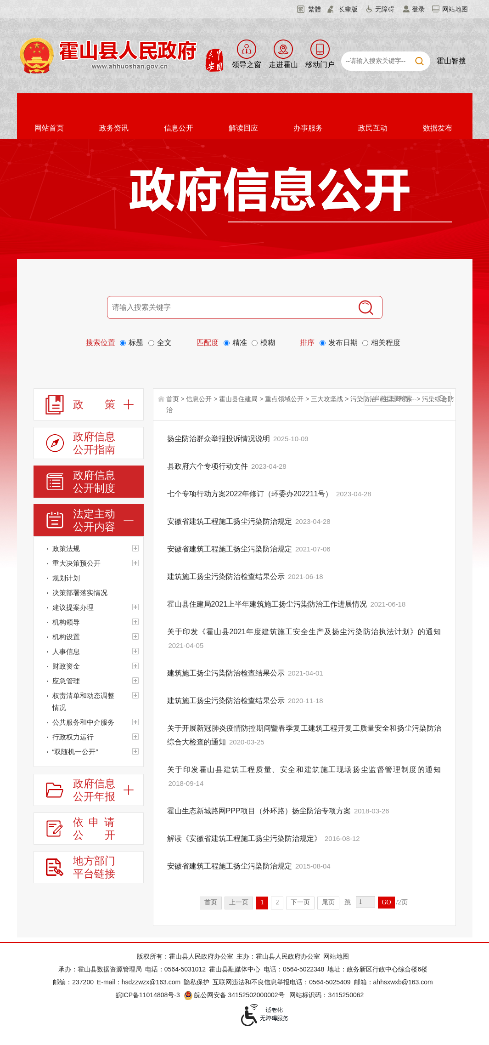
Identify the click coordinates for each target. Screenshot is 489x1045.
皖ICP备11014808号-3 (148, 995)
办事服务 (308, 128)
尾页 (328, 902)
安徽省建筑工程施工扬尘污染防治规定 (230, 521)
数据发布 (437, 128)
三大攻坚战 (327, 399)
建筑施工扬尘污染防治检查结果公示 (227, 576)
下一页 (300, 902)
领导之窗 (246, 64)
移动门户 (320, 64)
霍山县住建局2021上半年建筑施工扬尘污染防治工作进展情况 (268, 604)
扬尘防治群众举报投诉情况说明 (219, 439)
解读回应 (243, 128)
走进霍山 (283, 64)
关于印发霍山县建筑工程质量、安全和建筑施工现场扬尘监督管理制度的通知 (304, 769)
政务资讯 (114, 128)
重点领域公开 (284, 399)
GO (386, 902)
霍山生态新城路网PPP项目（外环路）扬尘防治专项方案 (260, 811)
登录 (418, 9)
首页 (172, 399)
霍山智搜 (451, 61)
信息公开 (178, 128)
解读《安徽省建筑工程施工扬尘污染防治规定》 (245, 838)
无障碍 (384, 9)
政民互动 (373, 128)
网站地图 (455, 9)
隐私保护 (196, 982)
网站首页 (49, 128)
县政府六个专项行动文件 (208, 466)
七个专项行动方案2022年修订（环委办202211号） (251, 494)
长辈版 (348, 9)
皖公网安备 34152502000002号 (235, 995)
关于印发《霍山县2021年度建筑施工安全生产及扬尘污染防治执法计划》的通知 (304, 632)
